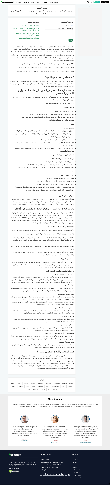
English (12, 383)
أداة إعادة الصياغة (35, 2)
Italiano (14, 386)
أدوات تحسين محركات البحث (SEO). (49, 467)
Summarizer (44, 2)
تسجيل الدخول (105, 2)
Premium (96, 2)
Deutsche (40, 383)
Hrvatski (70, 386)
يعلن (74, 464)
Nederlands (57, 383)
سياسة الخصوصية (77, 472)
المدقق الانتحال (18, 2)
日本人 (27, 386)
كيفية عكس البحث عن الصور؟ (30, 25)
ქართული (35, 389)
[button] (91, 2)
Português (48, 383)
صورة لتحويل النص (53, 2)
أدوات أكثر (43, 470)
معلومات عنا (76, 459)
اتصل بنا (75, 462)
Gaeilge (55, 389)
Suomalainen (55, 386)
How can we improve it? (65, 28)
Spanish (21, 386)
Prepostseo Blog (45, 459)
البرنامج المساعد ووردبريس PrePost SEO (51, 464)
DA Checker (26, 2)
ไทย (49, 389)
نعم (71, 26)
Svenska (33, 383)
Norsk (47, 386)
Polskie (71, 383)
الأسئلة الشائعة (76, 470)
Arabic (63, 386)
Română (43, 389)
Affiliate (75, 467)
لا (67, 26)
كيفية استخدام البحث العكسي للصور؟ (28, 38)
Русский (19, 383)
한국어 (33, 386)
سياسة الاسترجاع (77, 475)
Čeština (26, 383)
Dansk (28, 389)
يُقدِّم (70, 40)
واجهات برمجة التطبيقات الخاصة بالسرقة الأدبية (52, 462)
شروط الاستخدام (77, 477)
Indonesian (40, 386)
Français (64, 383)
